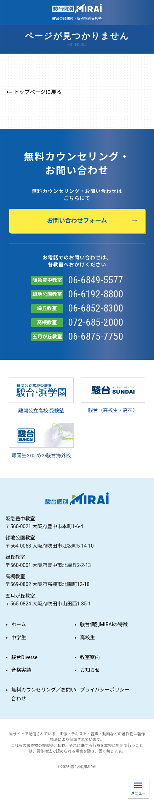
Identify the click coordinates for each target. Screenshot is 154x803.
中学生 (18, 637)
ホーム (18, 624)
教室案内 (90, 657)
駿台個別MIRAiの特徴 (104, 624)
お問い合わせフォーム (92, 220)
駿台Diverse (24, 657)
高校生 (87, 637)
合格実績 (21, 670)
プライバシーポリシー (105, 690)
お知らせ (90, 670)
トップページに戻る (33, 92)
